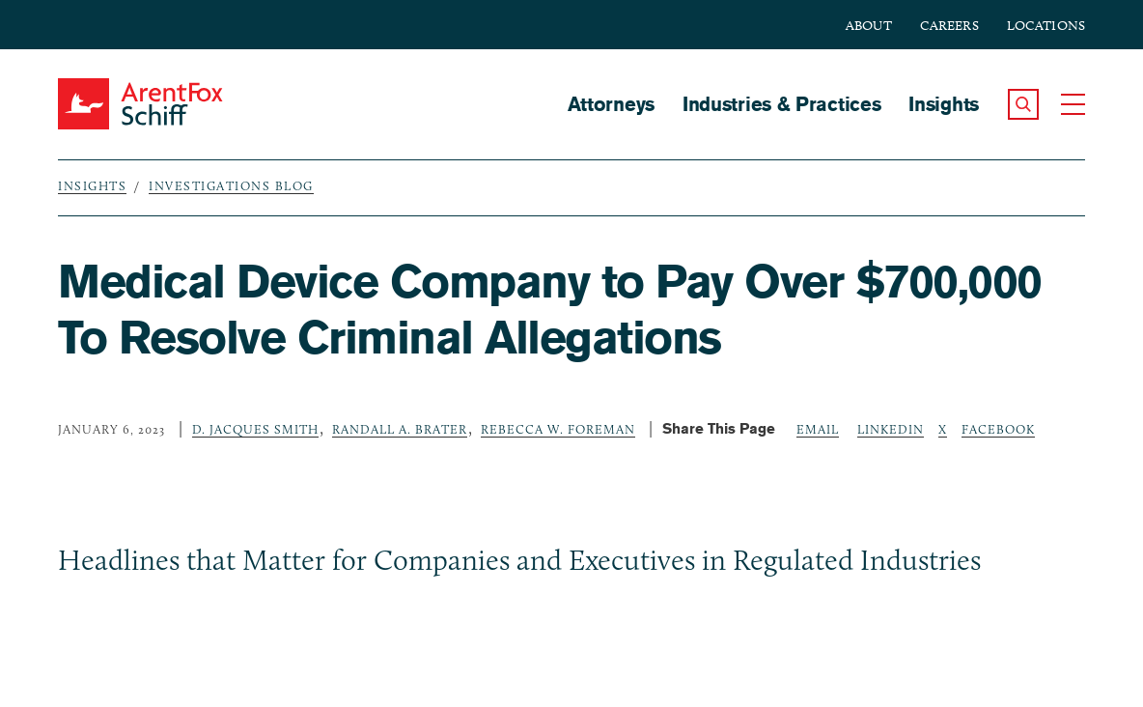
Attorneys (611, 104)
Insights (943, 104)
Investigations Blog (231, 185)
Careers (949, 25)
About (869, 25)
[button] (1023, 104)
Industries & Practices (781, 104)
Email (817, 429)
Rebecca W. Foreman (558, 429)
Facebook (998, 429)
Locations (1046, 25)
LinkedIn (890, 429)
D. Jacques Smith (255, 429)
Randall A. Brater (399, 429)
